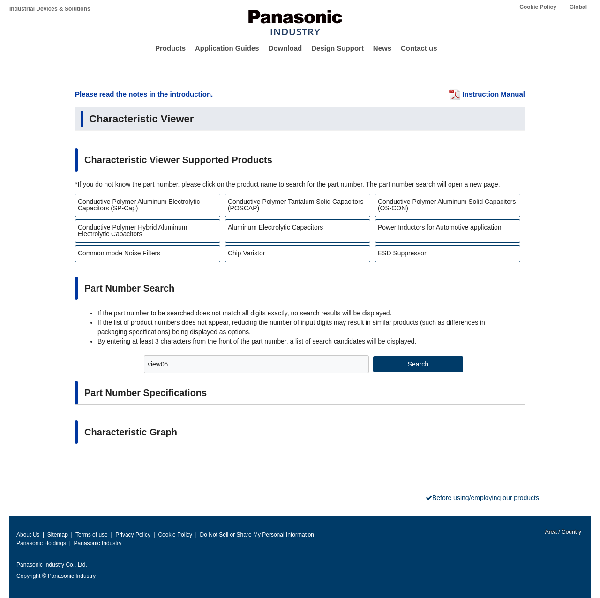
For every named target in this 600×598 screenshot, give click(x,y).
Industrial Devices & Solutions (49, 9)
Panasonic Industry (98, 543)
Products (170, 48)
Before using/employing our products (485, 497)
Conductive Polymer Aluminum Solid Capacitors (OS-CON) (447, 205)
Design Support (337, 48)
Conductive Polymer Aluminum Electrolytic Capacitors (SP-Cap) (139, 205)
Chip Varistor (246, 253)
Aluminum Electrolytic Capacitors (275, 227)
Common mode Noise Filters (119, 253)
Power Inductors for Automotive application (440, 227)
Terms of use (91, 534)
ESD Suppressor (402, 253)
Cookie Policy (537, 7)
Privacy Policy (132, 534)
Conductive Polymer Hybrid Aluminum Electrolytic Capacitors (132, 231)
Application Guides (227, 48)
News (382, 48)
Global (578, 7)
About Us (27, 534)
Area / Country (562, 532)
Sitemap (57, 534)
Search (418, 364)
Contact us (419, 48)
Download (285, 48)
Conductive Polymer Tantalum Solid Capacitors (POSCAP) (296, 205)
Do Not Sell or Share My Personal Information (257, 534)
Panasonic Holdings (41, 543)
